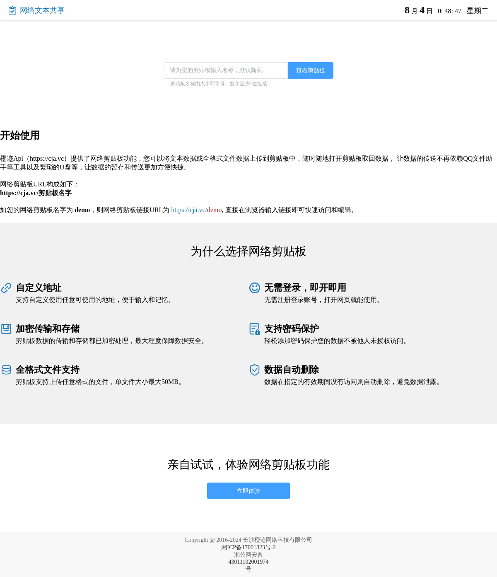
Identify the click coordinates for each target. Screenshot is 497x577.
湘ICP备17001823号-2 (248, 547)
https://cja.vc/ (196, 209)
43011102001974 (249, 562)
